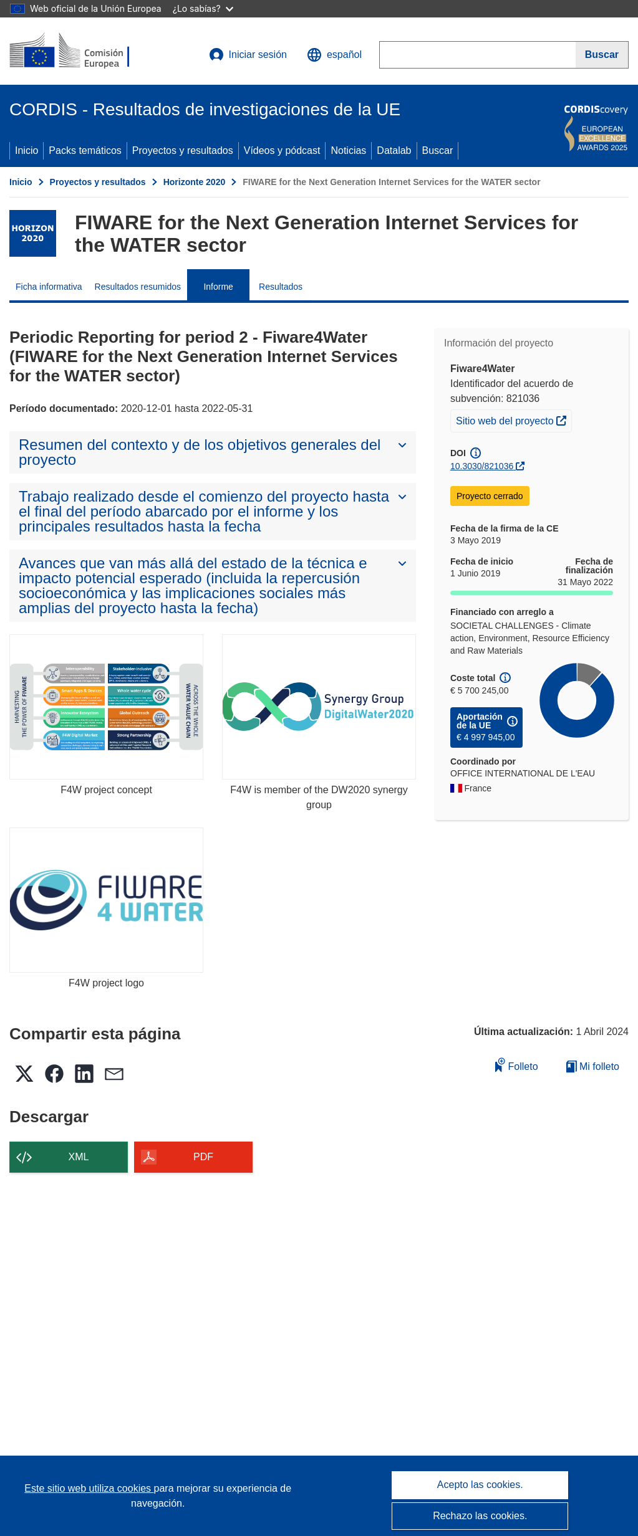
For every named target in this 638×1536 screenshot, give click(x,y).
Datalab (394, 150)
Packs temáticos (85, 150)
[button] (334, 55)
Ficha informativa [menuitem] (49, 287)
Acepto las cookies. (480, 1484)
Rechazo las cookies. (480, 1515)
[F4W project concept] (106, 707)
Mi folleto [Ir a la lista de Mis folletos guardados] (592, 1066)
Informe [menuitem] (218, 287)
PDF (203, 1157)
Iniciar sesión (248, 54)
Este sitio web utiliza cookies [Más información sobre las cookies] (88, 1488)
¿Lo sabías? (203, 8)
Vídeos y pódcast (282, 150)
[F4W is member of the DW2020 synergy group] (319, 707)
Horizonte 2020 (194, 182)
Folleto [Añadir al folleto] (516, 1064)
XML (79, 1157)
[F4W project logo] (106, 900)
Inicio (26, 150)
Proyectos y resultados (182, 150)
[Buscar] (602, 55)
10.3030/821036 (481, 466)
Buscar (437, 150)
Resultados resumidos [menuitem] (138, 287)
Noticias (348, 150)
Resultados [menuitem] (280, 287)
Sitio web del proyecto (513, 419)
